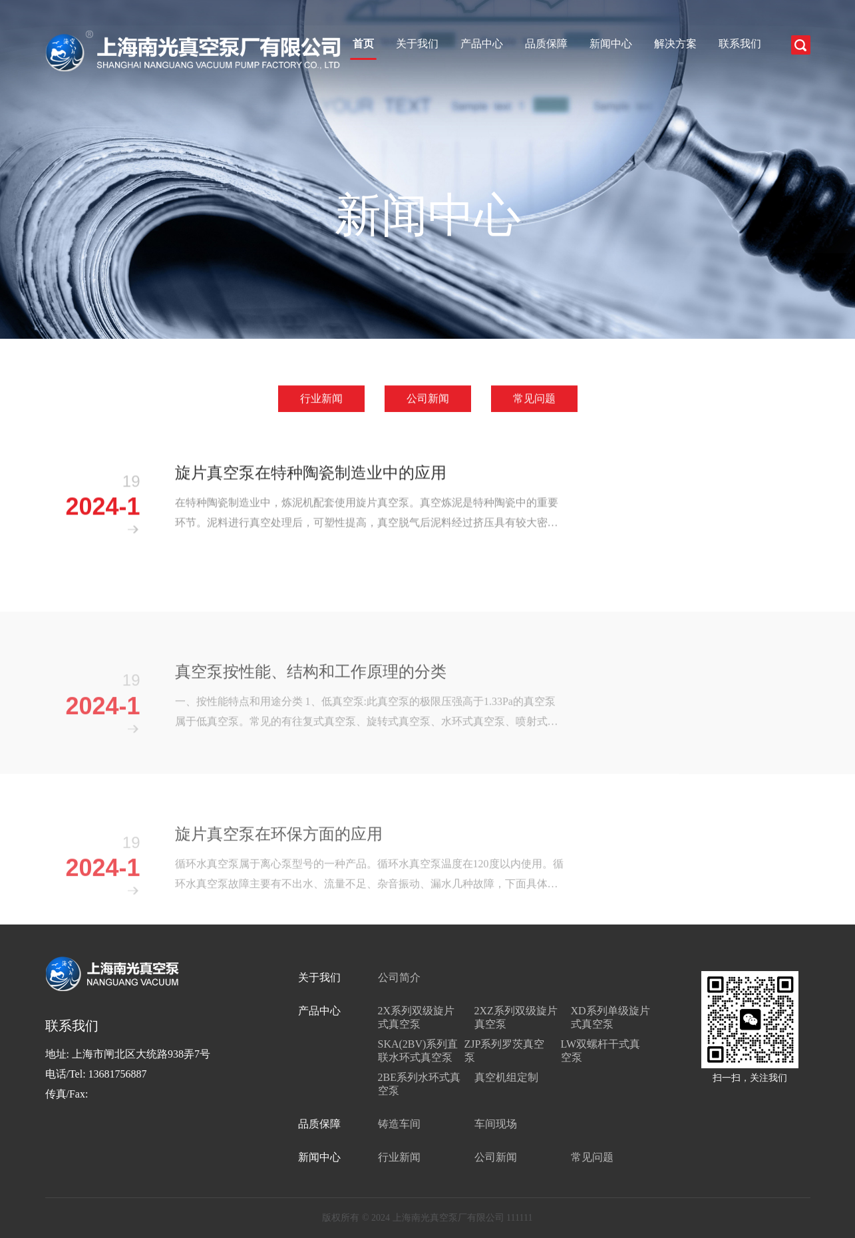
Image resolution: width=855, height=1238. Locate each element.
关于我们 (417, 43)
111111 (519, 1218)
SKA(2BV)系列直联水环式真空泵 (418, 1050)
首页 (363, 43)
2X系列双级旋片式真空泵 (416, 1017)
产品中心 (481, 43)
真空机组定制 (506, 1077)
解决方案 (675, 43)
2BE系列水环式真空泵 (419, 1084)
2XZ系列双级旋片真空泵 (516, 1017)
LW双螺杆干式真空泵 (601, 1050)
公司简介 (399, 977)
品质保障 (546, 43)
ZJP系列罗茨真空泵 (504, 1050)
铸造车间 (399, 1124)
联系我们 (740, 43)
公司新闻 (428, 399)
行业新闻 (321, 399)
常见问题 (534, 399)
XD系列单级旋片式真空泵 (610, 1017)
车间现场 (495, 1124)
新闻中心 (611, 43)
